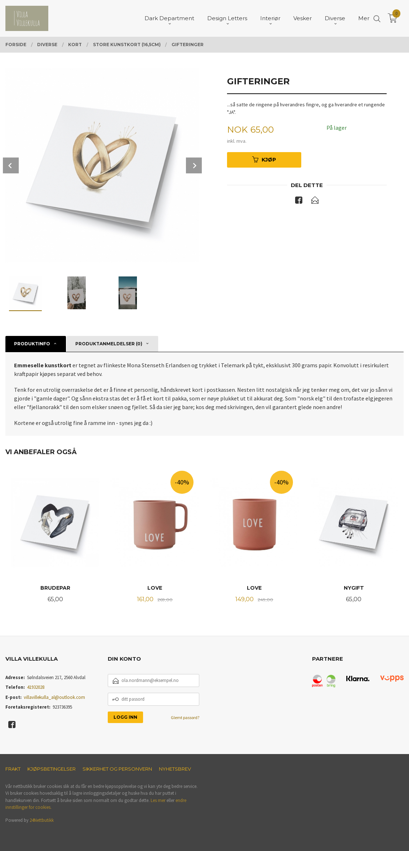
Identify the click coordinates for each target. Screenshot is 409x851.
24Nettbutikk (42, 820)
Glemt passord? (185, 717)
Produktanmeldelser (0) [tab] (108, 343)
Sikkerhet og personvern (117, 769)
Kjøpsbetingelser (51, 769)
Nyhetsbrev (175, 769)
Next (194, 165)
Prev (11, 165)
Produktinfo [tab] (32, 343)
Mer (363, 18)
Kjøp (264, 159)
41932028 (35, 687)
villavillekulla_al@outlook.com (54, 697)
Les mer (158, 800)
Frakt (13, 769)
